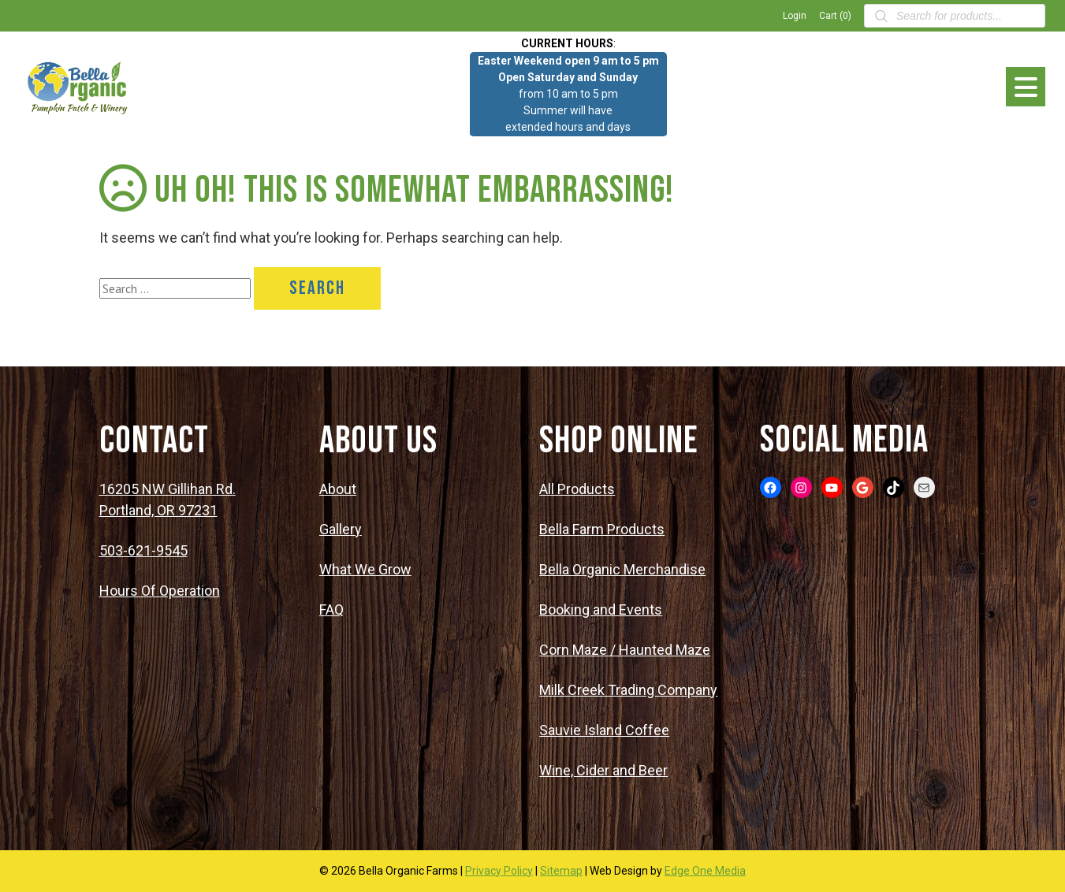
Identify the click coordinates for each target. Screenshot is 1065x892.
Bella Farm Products (602, 529)
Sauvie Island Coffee (604, 730)
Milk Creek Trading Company (628, 690)
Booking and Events (600, 609)
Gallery (340, 529)
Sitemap (561, 870)
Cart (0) (835, 15)
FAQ (331, 609)
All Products (577, 489)
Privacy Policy (499, 870)
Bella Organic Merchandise (622, 569)
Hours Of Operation (159, 590)
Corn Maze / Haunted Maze (624, 649)
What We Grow (365, 569)
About (337, 489)
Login (794, 15)
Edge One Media (705, 870)
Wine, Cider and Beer (603, 770)
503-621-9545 (143, 550)
